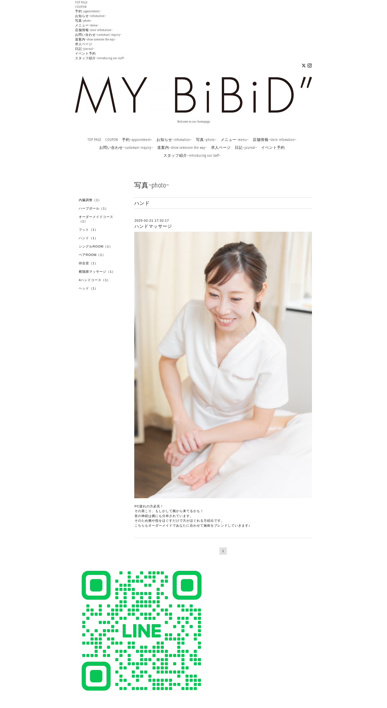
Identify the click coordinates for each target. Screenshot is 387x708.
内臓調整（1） (90, 200)
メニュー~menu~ (87, 25)
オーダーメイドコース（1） (96, 219)
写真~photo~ (83, 20)
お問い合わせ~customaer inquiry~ (98, 34)
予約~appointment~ (88, 11)
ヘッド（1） (88, 288)
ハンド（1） (88, 238)
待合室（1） (88, 263)
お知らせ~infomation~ (90, 16)
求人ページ (83, 44)
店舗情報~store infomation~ (94, 30)
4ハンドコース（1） (94, 280)
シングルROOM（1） (96, 246)
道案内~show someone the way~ (95, 39)
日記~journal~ (85, 48)
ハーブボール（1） (93, 208)
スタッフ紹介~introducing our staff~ (100, 58)
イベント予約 (85, 53)
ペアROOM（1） (92, 255)
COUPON (81, 6)
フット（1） (88, 229)
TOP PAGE (81, 2)
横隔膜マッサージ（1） (97, 271)
